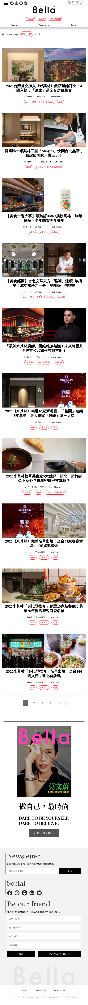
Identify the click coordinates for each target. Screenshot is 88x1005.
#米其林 (39, 167)
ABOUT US (25, 990)
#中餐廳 (61, 297)
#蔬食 (55, 622)
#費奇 (38, 492)
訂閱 (70, 870)
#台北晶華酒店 (55, 167)
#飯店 (60, 102)
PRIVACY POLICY (59, 990)
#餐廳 (32, 427)
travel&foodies (56, 97)
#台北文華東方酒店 (34, 102)
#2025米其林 (44, 362)
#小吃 (32, 622)
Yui (29, 487)
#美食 (55, 232)
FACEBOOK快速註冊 (59, 954)
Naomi (29, 97)
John (29, 357)
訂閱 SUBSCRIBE (44, 833)
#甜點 (32, 232)
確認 (21, 954)
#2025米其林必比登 (55, 492)
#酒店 (50, 102)
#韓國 (28, 167)
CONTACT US (41, 990)
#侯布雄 (58, 362)
